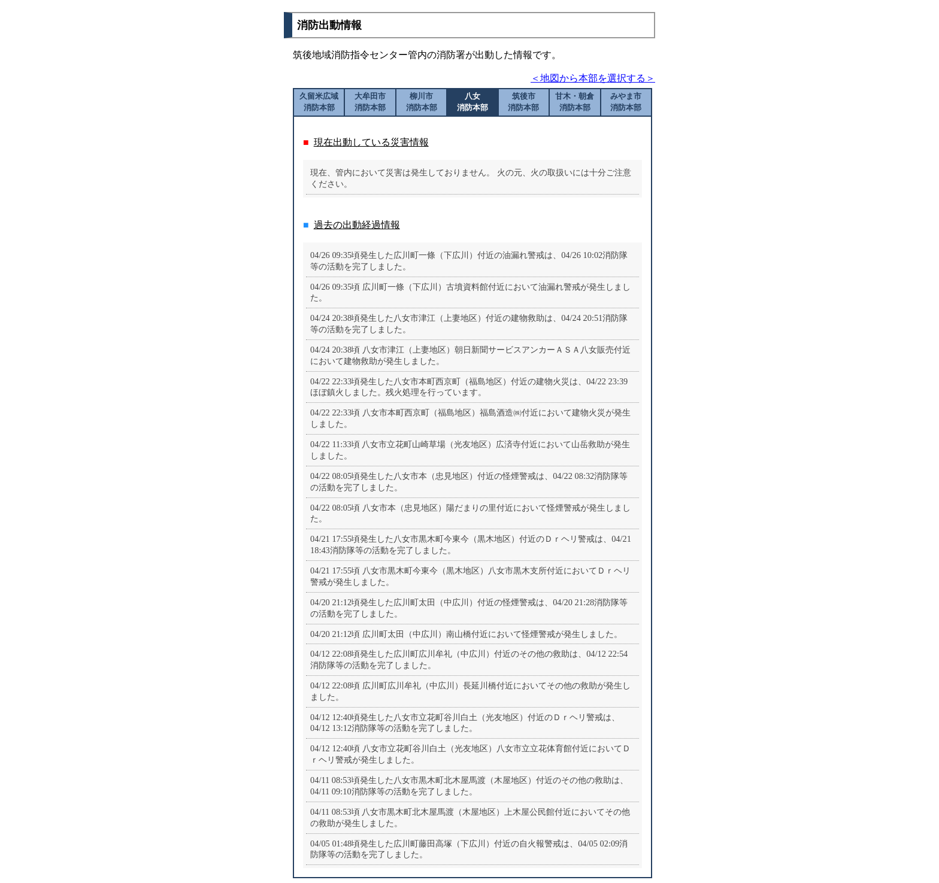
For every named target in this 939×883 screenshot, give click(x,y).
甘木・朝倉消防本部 (574, 102)
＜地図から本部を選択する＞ (593, 78)
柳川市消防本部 (421, 102)
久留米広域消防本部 (318, 102)
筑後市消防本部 (523, 102)
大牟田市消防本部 (370, 102)
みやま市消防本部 (625, 102)
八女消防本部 (472, 102)
